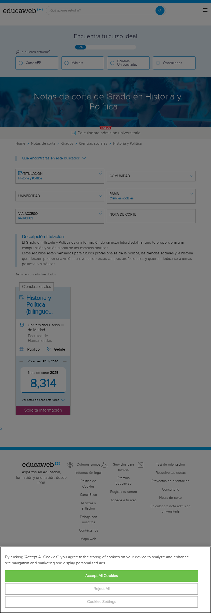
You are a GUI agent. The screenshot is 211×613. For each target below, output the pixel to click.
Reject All (102, 589)
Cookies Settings (101, 602)
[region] (105, 579)
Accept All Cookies (101, 576)
